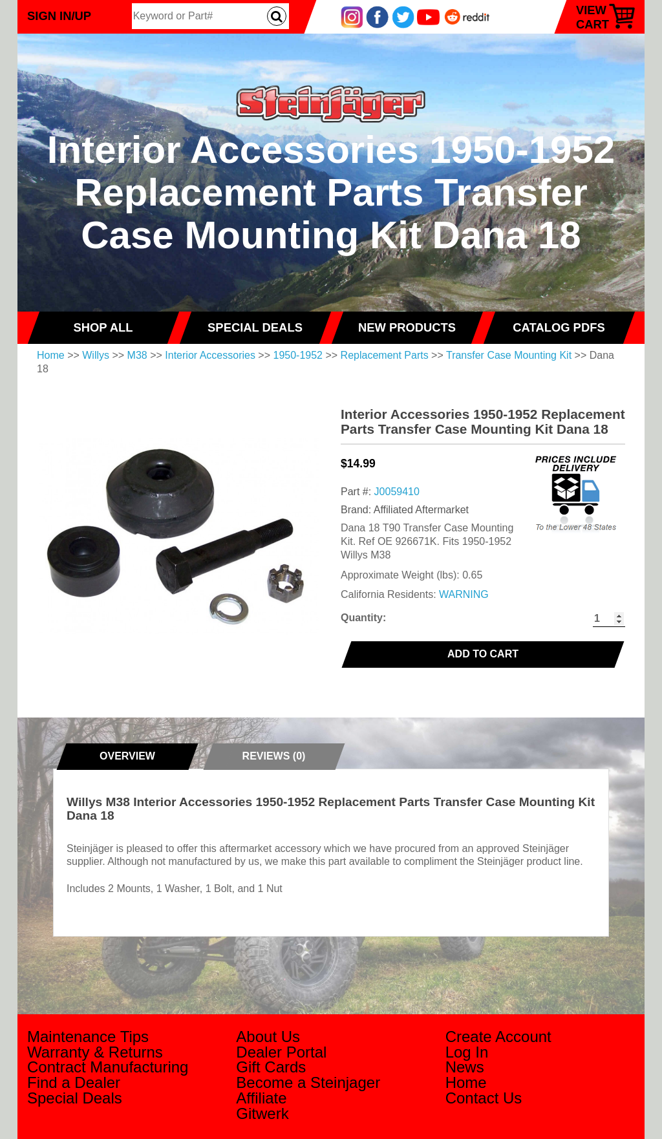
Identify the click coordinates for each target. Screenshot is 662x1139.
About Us (268, 1036)
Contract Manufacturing (107, 1067)
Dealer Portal (281, 1052)
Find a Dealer (73, 1082)
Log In (467, 1052)
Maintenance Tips (88, 1036)
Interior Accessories (210, 355)
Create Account (498, 1036)
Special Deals (74, 1098)
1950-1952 (298, 355)
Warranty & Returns (95, 1052)
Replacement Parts (385, 355)
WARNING (464, 594)
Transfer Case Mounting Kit (508, 355)
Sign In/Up (59, 16)
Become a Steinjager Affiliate (308, 1090)
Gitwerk (262, 1113)
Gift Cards (271, 1067)
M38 (137, 355)
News (464, 1067)
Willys (95, 355)
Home (51, 355)
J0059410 (397, 491)
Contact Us (483, 1098)
